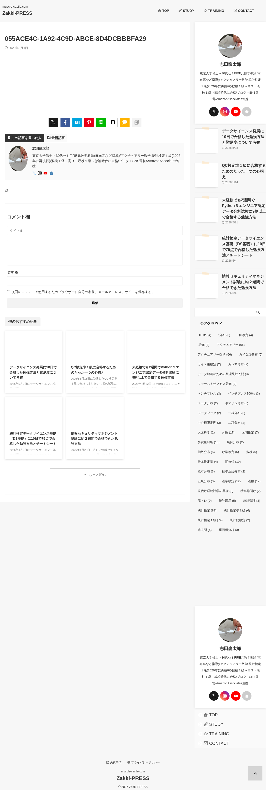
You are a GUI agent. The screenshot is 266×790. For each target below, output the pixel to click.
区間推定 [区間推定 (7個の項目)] (250, 429)
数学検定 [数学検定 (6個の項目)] (230, 448)
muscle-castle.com (133, 768)
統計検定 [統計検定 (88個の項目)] (207, 507)
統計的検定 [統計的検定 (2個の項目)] (240, 516)
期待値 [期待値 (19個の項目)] (233, 458)
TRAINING (214, 11)
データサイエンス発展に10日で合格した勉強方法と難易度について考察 (33, 372)
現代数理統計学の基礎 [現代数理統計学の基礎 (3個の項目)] (215, 487)
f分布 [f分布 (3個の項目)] (224, 331)
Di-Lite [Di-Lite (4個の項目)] (204, 331)
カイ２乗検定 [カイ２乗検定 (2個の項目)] (209, 360)
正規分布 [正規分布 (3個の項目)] (206, 477)
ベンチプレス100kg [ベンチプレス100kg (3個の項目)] (244, 390)
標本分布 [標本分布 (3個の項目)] (206, 468)
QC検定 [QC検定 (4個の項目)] (245, 331)
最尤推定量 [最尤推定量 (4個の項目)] (208, 458)
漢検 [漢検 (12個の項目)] (254, 477)
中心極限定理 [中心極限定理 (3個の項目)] (209, 419)
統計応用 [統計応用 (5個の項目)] (227, 497)
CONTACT (244, 11)
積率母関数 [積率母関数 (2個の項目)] (251, 487)
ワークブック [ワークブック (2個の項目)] (209, 409)
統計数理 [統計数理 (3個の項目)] (251, 497)
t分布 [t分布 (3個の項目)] (203, 341)
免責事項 (113, 759)
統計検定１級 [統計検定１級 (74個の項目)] (210, 516)
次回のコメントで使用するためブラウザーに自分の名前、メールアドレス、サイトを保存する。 (83, 292)
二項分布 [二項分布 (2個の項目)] (236, 419)
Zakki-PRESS (17, 13)
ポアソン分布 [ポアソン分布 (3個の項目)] (236, 399)
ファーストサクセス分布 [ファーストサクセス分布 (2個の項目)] (217, 380)
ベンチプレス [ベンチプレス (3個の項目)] (209, 390)
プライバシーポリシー (143, 759)
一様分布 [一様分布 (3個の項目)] (236, 409)
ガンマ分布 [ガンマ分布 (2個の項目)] (238, 360)
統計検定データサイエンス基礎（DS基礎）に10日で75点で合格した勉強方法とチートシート (33, 439)
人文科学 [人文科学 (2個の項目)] (206, 429)
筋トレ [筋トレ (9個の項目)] (205, 497)
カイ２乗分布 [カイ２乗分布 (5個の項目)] (250, 351)
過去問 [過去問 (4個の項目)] (205, 526)
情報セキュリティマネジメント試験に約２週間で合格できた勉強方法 (94, 439)
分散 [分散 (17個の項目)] (228, 429)
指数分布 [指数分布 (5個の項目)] (206, 448)
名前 (12, 272)
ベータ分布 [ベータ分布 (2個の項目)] (208, 399)
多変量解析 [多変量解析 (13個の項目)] (209, 438)
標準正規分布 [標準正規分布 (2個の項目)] (233, 468)
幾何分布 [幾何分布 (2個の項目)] (235, 438)
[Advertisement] (230, 570)
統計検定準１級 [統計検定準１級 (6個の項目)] (237, 507)
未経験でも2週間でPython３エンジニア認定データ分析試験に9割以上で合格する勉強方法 (155, 372)
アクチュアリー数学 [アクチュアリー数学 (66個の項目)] (215, 351)
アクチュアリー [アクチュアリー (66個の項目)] (231, 341)
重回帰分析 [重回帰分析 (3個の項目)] (229, 526)
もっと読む (97, 474)
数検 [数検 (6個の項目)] (251, 448)
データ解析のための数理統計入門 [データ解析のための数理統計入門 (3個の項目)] (223, 370)
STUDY (186, 11)
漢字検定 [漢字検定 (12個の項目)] (231, 477)
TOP (163, 11)
